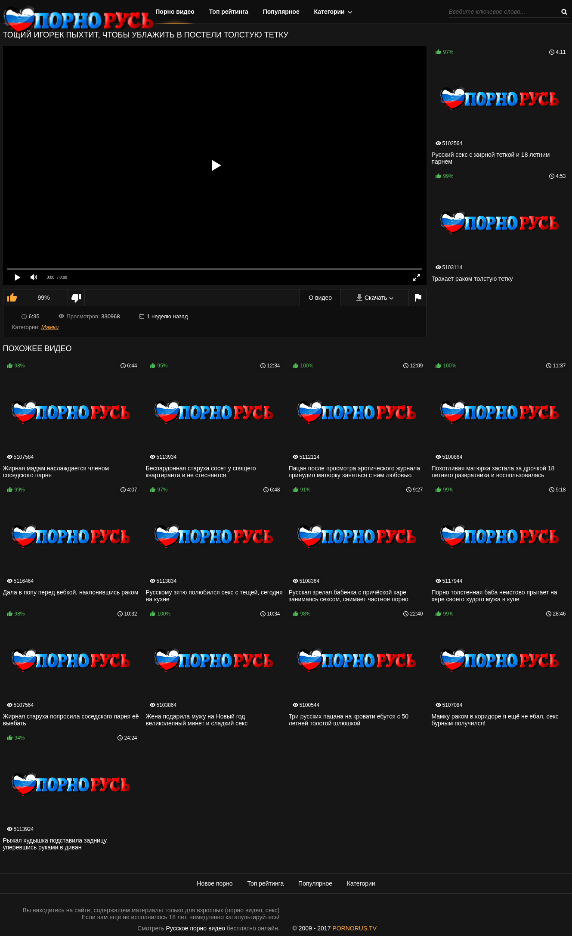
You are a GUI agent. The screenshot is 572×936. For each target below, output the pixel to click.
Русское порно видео (195, 928)
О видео (320, 297)
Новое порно (214, 883)
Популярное (281, 11)
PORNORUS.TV (354, 928)
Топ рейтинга (228, 11)
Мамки (50, 327)
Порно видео (175, 11)
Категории (329, 11)
